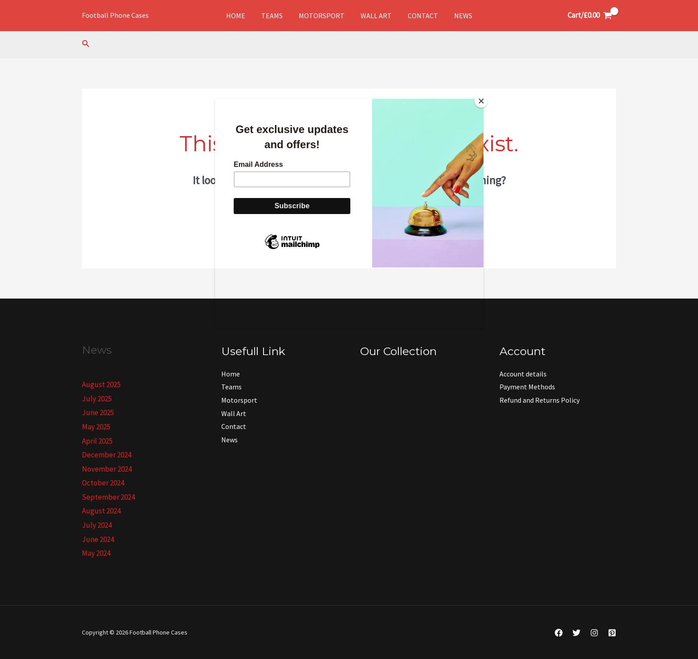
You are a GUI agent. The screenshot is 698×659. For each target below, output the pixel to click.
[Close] (481, 101)
